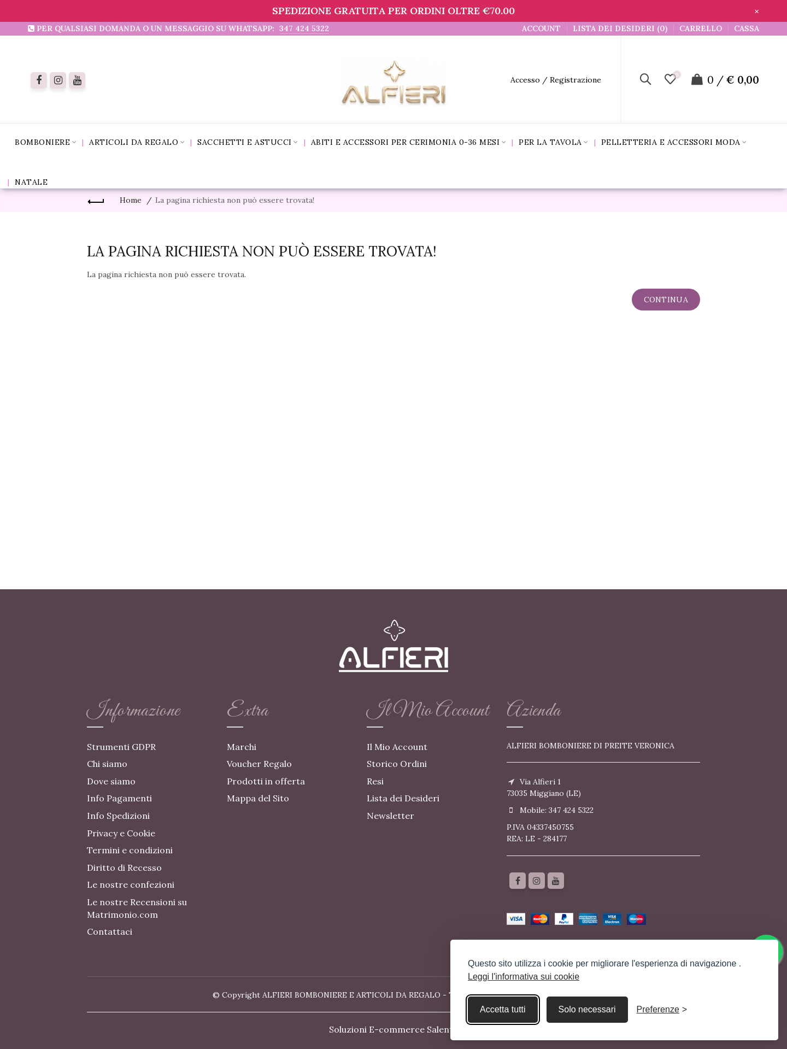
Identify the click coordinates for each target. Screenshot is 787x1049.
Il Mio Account (397, 746)
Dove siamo (111, 781)
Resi (375, 781)
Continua (666, 299)
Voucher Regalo (259, 763)
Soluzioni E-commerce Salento (394, 1029)
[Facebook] (39, 80)
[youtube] (77, 80)
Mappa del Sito (258, 798)
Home (131, 200)
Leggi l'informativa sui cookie (523, 976)
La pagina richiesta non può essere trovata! (234, 200)
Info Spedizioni (118, 815)
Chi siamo (107, 763)
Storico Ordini (397, 763)
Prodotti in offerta (266, 781)
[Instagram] (536, 880)
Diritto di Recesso (124, 867)
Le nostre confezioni (130, 884)
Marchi (241, 746)
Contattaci (109, 931)
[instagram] (58, 80)
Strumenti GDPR (121, 746)
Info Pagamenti (119, 798)
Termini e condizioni (130, 850)
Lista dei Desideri (403, 798)
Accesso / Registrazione (555, 80)
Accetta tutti (503, 1009)
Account (541, 28)
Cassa (746, 28)
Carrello (700, 28)
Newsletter (390, 815)
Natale (31, 182)
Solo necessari (587, 1009)
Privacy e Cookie (121, 833)
